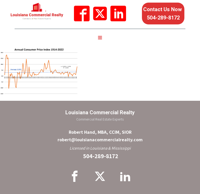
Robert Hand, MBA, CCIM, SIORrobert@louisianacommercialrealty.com (100, 136)
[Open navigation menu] (100, 38)
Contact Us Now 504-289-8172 (163, 13)
